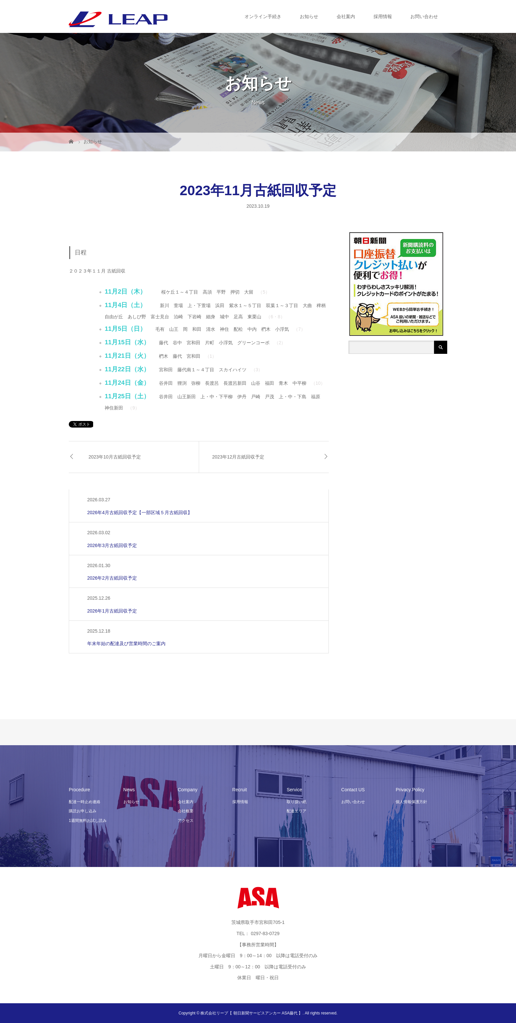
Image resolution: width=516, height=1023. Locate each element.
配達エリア (296, 811)
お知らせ (309, 16)
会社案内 (346, 16)
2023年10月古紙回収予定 (115, 456)
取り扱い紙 (296, 802)
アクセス (186, 820)
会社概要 (186, 811)
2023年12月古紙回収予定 (238, 456)
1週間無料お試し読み (88, 820)
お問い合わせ (424, 16)
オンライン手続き (263, 16)
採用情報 (383, 16)
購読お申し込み (82, 811)
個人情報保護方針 (411, 802)
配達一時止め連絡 (84, 802)
